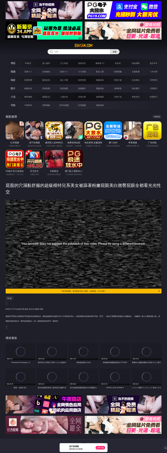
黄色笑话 (136, 96)
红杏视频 (82, 105)
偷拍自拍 (46, 80)
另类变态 (154, 80)
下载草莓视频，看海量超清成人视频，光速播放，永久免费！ (110, 291)
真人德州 (46, 63)
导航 (13, 105)
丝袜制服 (118, 71)
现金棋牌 (136, 63)
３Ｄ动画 (82, 71)
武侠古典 (82, 96)
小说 (13, 96)
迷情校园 (100, 96)
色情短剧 (100, 105)
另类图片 (154, 88)
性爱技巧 (154, 96)
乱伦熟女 (136, 80)
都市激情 (28, 96)
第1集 (9, 298)
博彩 (13, 63)
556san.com (83, 45)
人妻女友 (64, 96)
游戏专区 (82, 63)
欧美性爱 (82, 80)
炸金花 (118, 63)
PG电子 (28, 63)
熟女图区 (136, 88)
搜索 (115, 51)
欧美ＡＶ (64, 71)
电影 (13, 80)
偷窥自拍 (28, 88)
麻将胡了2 (100, 63)
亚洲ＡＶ (28, 71)
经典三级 (118, 80)
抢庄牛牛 (154, 63)
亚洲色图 (46, 88)
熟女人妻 (100, 71)
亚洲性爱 (28, 80)
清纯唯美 (118, 88)
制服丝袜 (100, 80)
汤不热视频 (64, 105)
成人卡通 (64, 80)
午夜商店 (28, 105)
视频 (13, 71)
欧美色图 (64, 88)
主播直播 (136, 71)
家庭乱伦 (46, 96)
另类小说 (118, 96)
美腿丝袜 (100, 88)
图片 (13, 88)
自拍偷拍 (46, 71)
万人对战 (64, 63)
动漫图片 (82, 88)
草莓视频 (46, 105)
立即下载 (100, 448)
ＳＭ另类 (154, 71)
